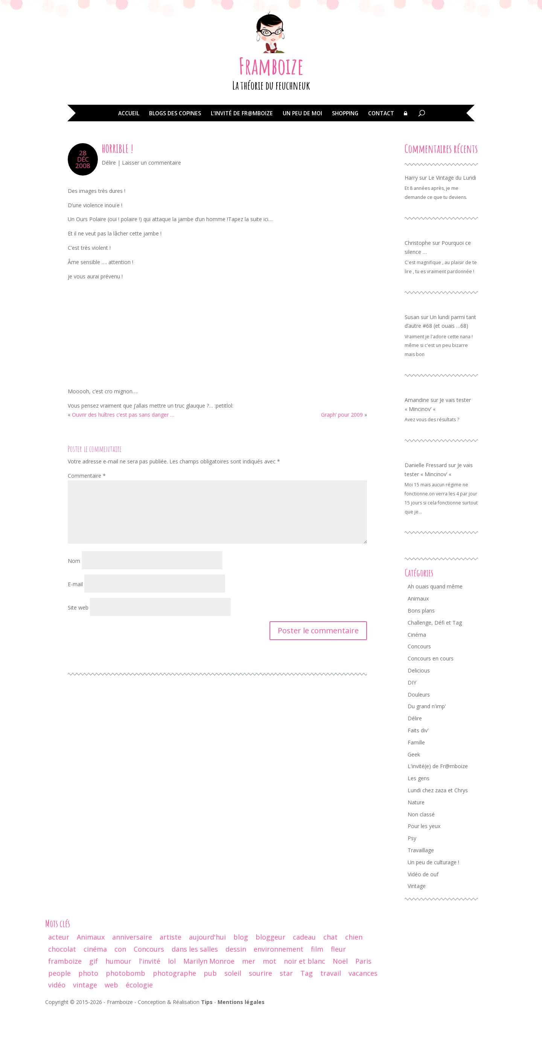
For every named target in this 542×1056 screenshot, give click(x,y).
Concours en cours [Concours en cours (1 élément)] (431, 702)
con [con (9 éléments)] (120, 992)
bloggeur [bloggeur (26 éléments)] (270, 980)
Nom (74, 604)
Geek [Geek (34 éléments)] (414, 798)
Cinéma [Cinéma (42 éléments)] (417, 678)
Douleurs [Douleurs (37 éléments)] (419, 738)
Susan (412, 360)
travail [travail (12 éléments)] (330, 1016)
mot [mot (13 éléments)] (269, 1004)
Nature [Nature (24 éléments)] (416, 846)
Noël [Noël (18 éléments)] (340, 1004)
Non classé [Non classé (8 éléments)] (421, 858)
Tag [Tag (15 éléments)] (306, 1016)
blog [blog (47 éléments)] (240, 980)
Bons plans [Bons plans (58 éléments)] (421, 654)
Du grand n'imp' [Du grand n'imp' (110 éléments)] (427, 749)
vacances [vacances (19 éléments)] (363, 1016)
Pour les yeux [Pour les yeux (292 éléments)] (424, 869)
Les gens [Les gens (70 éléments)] (418, 821)
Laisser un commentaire (151, 206)
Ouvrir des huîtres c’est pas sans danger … (123, 458)
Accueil (128, 157)
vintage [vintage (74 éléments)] (85, 1028)
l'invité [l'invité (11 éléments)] (149, 1004)
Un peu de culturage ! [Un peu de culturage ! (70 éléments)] (433, 905)
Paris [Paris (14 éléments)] (363, 1004)
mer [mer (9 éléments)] (248, 1004)
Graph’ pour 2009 (342, 458)
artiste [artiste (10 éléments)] (170, 980)
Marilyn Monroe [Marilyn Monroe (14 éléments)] (208, 1004)
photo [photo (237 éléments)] (88, 1016)
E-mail (75, 627)
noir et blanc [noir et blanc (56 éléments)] (304, 1004)
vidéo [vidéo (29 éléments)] (56, 1028)
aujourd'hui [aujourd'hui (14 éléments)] (207, 980)
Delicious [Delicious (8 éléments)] (419, 714)
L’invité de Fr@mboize (242, 157)
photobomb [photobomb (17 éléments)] (125, 1016)
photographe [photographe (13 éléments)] (174, 1016)
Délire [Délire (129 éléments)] (415, 762)
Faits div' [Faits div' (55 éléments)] (418, 774)
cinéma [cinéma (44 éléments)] (95, 992)
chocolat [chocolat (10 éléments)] (62, 992)
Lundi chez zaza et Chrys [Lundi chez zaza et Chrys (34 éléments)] (438, 833)
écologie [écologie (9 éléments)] (139, 1028)
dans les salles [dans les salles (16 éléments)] (195, 992)
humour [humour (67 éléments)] (118, 1004)
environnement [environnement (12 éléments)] (278, 992)
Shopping (345, 157)
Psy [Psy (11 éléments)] (412, 881)
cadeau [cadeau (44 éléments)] (304, 980)
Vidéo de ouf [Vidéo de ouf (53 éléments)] (423, 918)
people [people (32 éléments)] (59, 1016)
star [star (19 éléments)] (286, 1016)
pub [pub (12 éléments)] (210, 1016)
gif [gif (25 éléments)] (93, 1004)
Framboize (271, 109)
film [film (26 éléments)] (317, 992)
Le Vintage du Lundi (452, 221)
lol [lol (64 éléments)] (172, 1004)
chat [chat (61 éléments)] (330, 980)
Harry (411, 221)
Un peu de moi (302, 157)
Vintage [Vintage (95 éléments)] (417, 929)
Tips (207, 1045)
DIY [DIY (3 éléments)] (412, 726)
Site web (78, 651)
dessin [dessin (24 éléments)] (235, 992)
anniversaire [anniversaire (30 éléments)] (132, 980)
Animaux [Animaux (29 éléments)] (91, 980)
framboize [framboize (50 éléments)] (65, 1004)
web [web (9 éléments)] (111, 1028)
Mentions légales (241, 1045)
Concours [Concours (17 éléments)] (149, 992)
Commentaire (87, 519)
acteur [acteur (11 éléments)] (58, 980)
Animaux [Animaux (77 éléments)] (418, 642)
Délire (109, 206)
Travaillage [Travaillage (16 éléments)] (421, 893)
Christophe (418, 286)
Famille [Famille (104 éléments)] (416, 786)
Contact (381, 157)
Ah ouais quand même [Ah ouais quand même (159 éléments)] (435, 630)
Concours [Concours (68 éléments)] (419, 690)
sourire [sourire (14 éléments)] (260, 1016)
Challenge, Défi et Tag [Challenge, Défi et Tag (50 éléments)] (435, 666)
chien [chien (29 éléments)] (353, 980)
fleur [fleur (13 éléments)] (338, 992)
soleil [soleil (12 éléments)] (232, 1016)
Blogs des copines (175, 157)
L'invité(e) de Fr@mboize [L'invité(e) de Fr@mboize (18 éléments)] (438, 809)
